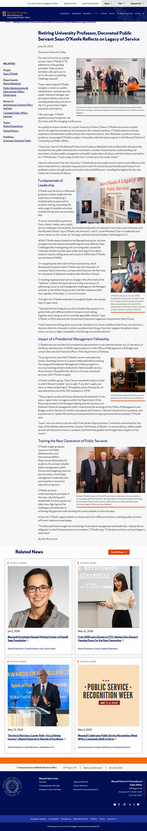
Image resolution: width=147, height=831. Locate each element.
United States (49, 648)
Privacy (102, 819)
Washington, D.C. (47, 747)
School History (11, 130)
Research (87, 14)
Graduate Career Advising (50, 789)
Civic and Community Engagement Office (42, 3)
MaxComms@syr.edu (92, 767)
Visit (120, 3)
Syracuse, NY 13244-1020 (130, 791)
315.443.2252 (135, 795)
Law (41, 648)
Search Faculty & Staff (90, 3)
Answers (42, 781)
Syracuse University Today (17, 140)
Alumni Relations (125, 14)
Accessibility (53, 819)
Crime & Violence (31, 648)
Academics (64, 14)
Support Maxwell (81, 781)
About (112, 14)
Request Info (136, 3)
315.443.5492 (115, 767)
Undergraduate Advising (49, 785)
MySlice (94, 819)
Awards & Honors (31, 747)
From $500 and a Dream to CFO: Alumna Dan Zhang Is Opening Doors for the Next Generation (108, 638)
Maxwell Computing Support (86, 789)
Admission (76, 14)
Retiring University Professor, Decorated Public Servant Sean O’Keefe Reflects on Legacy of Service (54, 22)
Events (104, 14)
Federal (98, 747)
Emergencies (66, 819)
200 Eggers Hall (135, 788)
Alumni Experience (13, 126)
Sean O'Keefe (10, 73)
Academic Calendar (38, 819)
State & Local (107, 747)
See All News (118, 552)
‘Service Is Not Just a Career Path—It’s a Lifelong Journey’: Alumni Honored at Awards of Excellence (35, 737)
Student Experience (109, 648)
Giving (137, 14)
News (96, 14)
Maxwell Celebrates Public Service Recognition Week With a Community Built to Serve (107, 737)
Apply (107, 3)
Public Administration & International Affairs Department (15, 91)
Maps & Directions (80, 819)
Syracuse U (112, 819)
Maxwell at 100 (70, 3)
